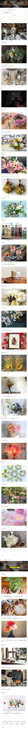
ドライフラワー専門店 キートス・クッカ (8, 396)
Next (26, 702)
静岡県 (8, 240)
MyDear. (2, 462)
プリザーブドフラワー (5, 262)
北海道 (8, 284)
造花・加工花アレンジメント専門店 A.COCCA (9, 418)
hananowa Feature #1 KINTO (6, 689)
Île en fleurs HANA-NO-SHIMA (6, 330)
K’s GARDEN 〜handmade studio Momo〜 (8, 264)
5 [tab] (16, 717)
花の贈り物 (10, 721)
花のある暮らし (5, 721)
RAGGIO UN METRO (5, 506)
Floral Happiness (4, 484)
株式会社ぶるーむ (4, 352)
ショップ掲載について (17, 724)
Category (2, 9)
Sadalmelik (3, 220)
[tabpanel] (14, 704)
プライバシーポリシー (5, 724)
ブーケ (2, 64)
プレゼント (7, 638)
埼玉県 (8, 196)
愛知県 (11, 41)
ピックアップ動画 (22, 721)
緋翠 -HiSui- (3, 110)
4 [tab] (14, 717)
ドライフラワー (3, 196)
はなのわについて (18, 722)
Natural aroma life (4, 286)
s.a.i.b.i (2, 374)
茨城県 (11, 174)
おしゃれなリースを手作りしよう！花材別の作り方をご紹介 (11, 618)
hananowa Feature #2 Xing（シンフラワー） (8, 667)
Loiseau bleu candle (4, 440)
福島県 (8, 372)
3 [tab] (13, 717)
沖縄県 (5, 64)
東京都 (5, 108)
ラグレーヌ (3, 550)
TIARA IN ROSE (4, 42)
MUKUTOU (3, 198)
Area (2, 12)
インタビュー (12, 722)
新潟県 (5, 86)
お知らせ (3, 722)
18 (17, 555)
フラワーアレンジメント (5, 41)
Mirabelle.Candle (4, 528)
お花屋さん (7, 722)
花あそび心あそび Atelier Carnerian (7, 66)
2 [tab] (11, 717)
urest (2, 88)
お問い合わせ (24, 722)
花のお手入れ (9, 711)
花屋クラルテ (3, 154)
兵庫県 (10, 262)
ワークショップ (3, 130)
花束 (2, 86)
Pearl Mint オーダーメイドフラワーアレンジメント (10, 176)
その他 (2, 108)
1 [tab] (9, 717)
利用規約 (11, 724)
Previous (1, 702)
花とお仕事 (14, 721)
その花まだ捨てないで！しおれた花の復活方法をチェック (13, 713)
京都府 (5, 218)
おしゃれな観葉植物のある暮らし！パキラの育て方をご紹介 (11, 596)
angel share (3, 242)
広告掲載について (23, 724)
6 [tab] (18, 717)
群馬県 (5, 416)
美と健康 (17, 721)
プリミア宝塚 (3, 308)
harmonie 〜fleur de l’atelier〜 (6, 132)
